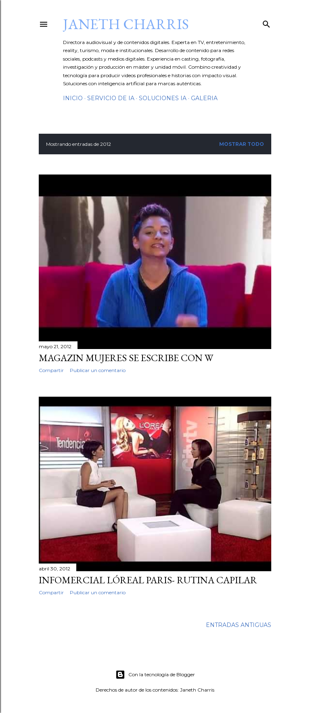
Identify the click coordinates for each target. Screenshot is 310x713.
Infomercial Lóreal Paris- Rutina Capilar (148, 580)
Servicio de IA (110, 98)
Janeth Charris (126, 24)
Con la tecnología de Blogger (155, 674)
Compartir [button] (51, 370)
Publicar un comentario (98, 370)
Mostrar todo (241, 144)
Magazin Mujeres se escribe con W (126, 357)
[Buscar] (266, 22)
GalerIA (204, 98)
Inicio (73, 98)
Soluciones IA (162, 98)
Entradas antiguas (238, 625)
